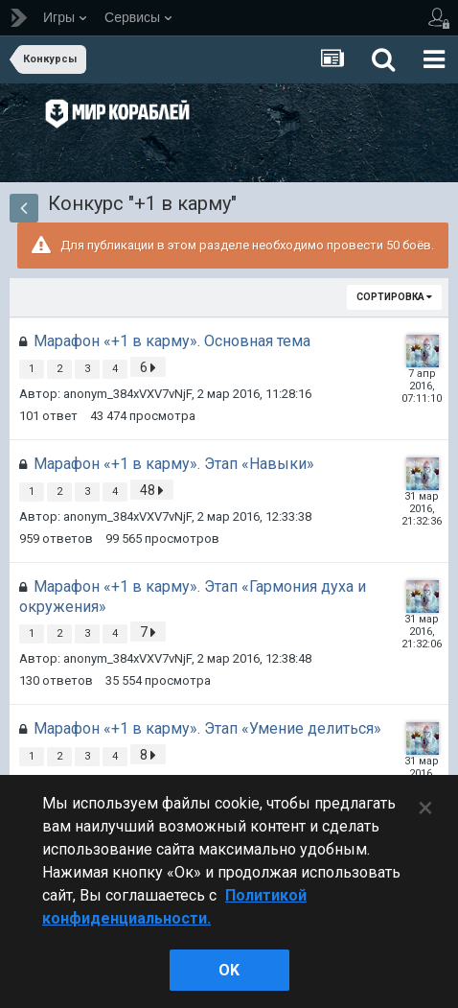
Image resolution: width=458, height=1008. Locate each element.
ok (229, 970)
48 (152, 490)
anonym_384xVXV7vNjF (127, 394)
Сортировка (394, 297)
